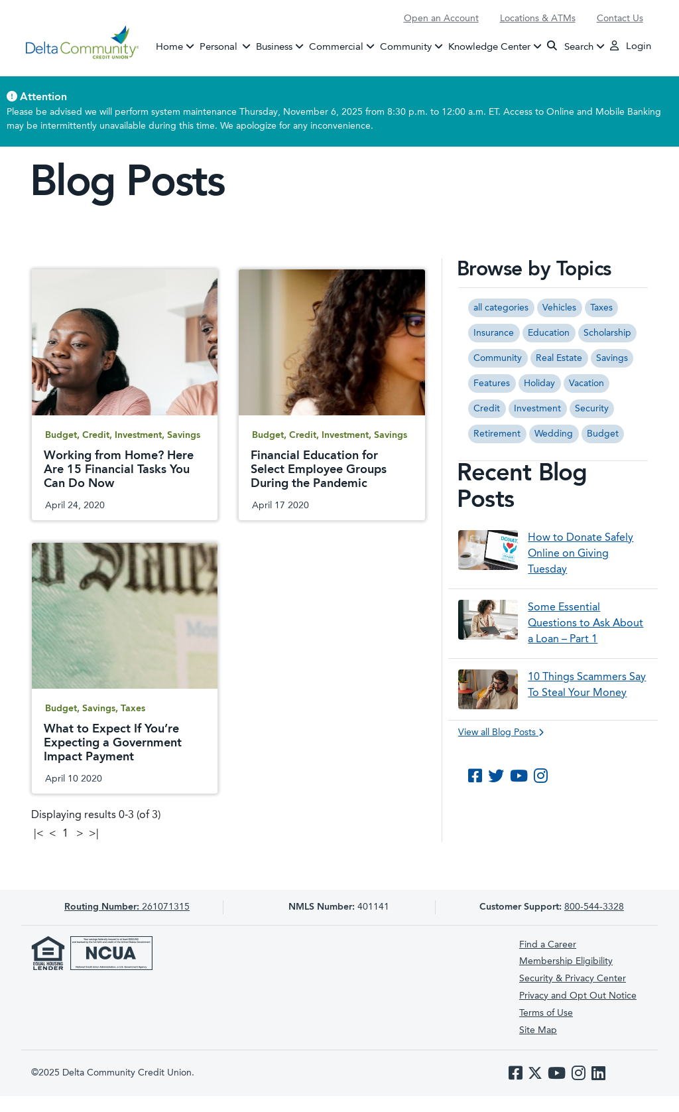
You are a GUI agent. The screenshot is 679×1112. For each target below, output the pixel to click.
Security (592, 408)
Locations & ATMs (538, 18)
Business (274, 47)
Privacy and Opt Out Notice (578, 996)
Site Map (538, 1030)
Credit (486, 408)
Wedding (553, 434)
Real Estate (559, 358)
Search (570, 46)
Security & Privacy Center (572, 978)
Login (630, 46)
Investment (537, 408)
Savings (612, 358)
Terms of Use (546, 1013)
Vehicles (559, 308)
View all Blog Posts (501, 732)
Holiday (539, 383)
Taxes (601, 308)
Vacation (586, 383)
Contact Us (620, 18)
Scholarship (607, 333)
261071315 (127, 907)
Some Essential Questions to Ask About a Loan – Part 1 (585, 623)
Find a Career (547, 944)
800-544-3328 (594, 907)
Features (491, 383)
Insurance (493, 333)
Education (549, 333)
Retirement (497, 434)
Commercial (336, 47)
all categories (500, 308)
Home (169, 47)
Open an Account (441, 18)
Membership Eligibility (566, 961)
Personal (227, 45)
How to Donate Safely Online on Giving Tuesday (580, 554)
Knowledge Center (489, 47)
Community (406, 47)
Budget (603, 434)
